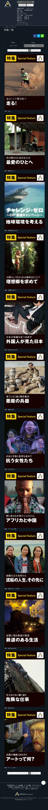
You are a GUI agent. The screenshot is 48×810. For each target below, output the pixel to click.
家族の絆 (19, 17)
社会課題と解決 (28, 10)
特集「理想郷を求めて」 (11, 290)
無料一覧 (19, 20)
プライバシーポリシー (35, 787)
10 (26, 50)
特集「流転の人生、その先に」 (13, 588)
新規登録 (23, 5)
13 (34, 50)
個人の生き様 (28, 15)
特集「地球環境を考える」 (11, 230)
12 (32, 50)
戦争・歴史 (20, 12)
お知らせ (27, 789)
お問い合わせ (34, 789)
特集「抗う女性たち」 (10, 469)
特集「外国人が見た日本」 (11, 350)
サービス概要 (27, 785)
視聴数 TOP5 (20, 8)
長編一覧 (26, 17)
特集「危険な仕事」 (10, 708)
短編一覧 (19, 18)
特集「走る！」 (9, 111)
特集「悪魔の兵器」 (10, 409)
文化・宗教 (20, 15)
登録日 (17, 42)
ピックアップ (29, 8)
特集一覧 (19, 10)
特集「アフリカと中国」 (11, 529)
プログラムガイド (36, 785)
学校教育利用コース (12, 785)
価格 (37, 45)
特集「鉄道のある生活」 (11, 648)
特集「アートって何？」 (11, 767)
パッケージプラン (21, 22)
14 (37, 50)
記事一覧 (26, 18)
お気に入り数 (16, 45)
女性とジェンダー (21, 13)
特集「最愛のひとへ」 (10, 170)
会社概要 (20, 785)
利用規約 (10, 787)
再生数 (37, 42)
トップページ (7, 27)
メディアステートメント (17, 789)
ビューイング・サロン (23, 24)
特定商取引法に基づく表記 (21, 787)
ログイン (31, 5)
